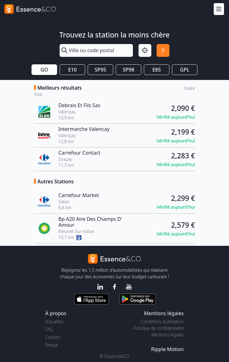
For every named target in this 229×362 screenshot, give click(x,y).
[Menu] (219, 9)
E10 (72, 69)
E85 (156, 69)
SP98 (128, 69)
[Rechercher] (163, 50)
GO (44, 69)
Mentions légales (168, 335)
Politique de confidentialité (159, 328)
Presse (51, 345)
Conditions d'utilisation (162, 322)
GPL (184, 69)
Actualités (54, 322)
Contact (52, 337)
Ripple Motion (167, 349)
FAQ (49, 329)
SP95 (100, 69)
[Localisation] (145, 50)
